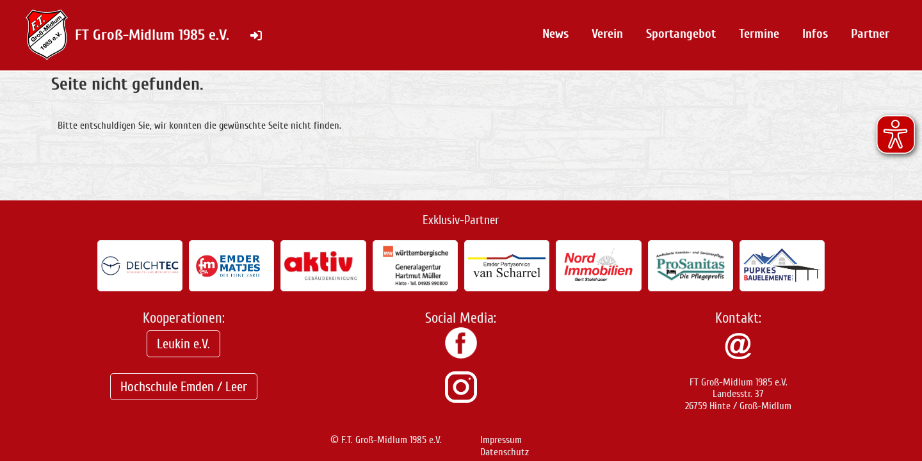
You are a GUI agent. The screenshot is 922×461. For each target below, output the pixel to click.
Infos (815, 33)
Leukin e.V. (183, 344)
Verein (607, 33)
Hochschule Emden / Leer (183, 386)
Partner (870, 33)
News (555, 33)
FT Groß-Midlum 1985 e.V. (152, 35)
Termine (759, 33)
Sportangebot (681, 33)
